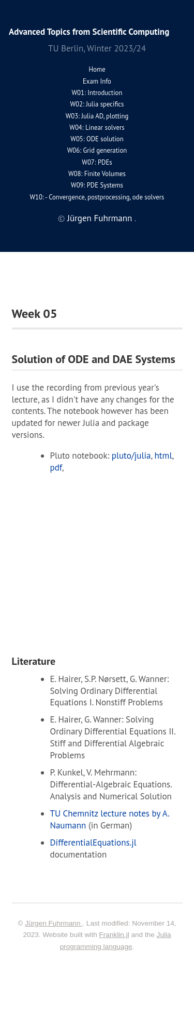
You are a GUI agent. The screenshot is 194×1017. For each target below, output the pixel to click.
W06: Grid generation (97, 150)
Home (96, 69)
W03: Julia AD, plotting (97, 116)
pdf (56, 467)
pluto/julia (131, 455)
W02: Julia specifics (97, 104)
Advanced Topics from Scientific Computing (89, 31)
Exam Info (97, 81)
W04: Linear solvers (96, 127)
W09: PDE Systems (97, 185)
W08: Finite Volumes (97, 173)
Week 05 (34, 313)
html (163, 455)
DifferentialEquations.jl (93, 842)
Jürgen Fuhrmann (101, 218)
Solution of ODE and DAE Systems (93, 359)
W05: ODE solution (96, 139)
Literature (34, 661)
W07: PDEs (97, 162)
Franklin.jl (114, 935)
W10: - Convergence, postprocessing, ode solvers (97, 197)
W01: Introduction (97, 92)
